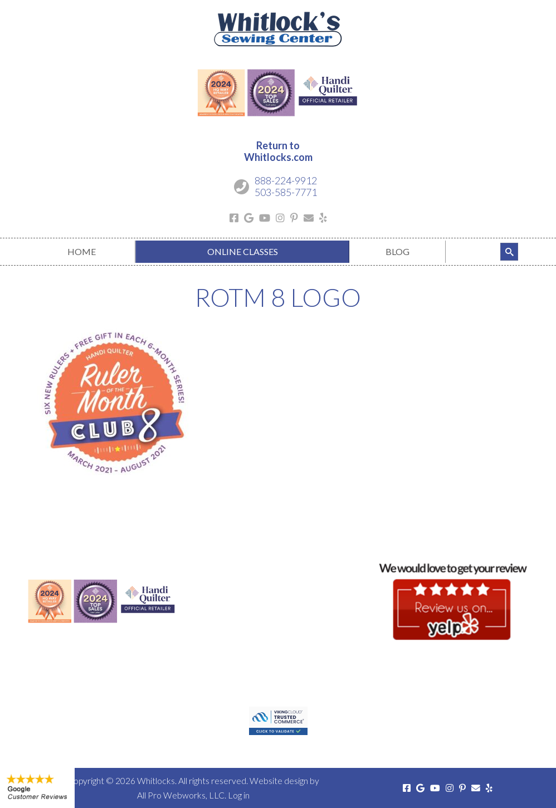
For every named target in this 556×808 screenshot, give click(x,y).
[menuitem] (81, 252)
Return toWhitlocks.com (278, 151)
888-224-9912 (286, 180)
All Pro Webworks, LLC (181, 795)
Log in (239, 795)
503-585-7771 (286, 192)
